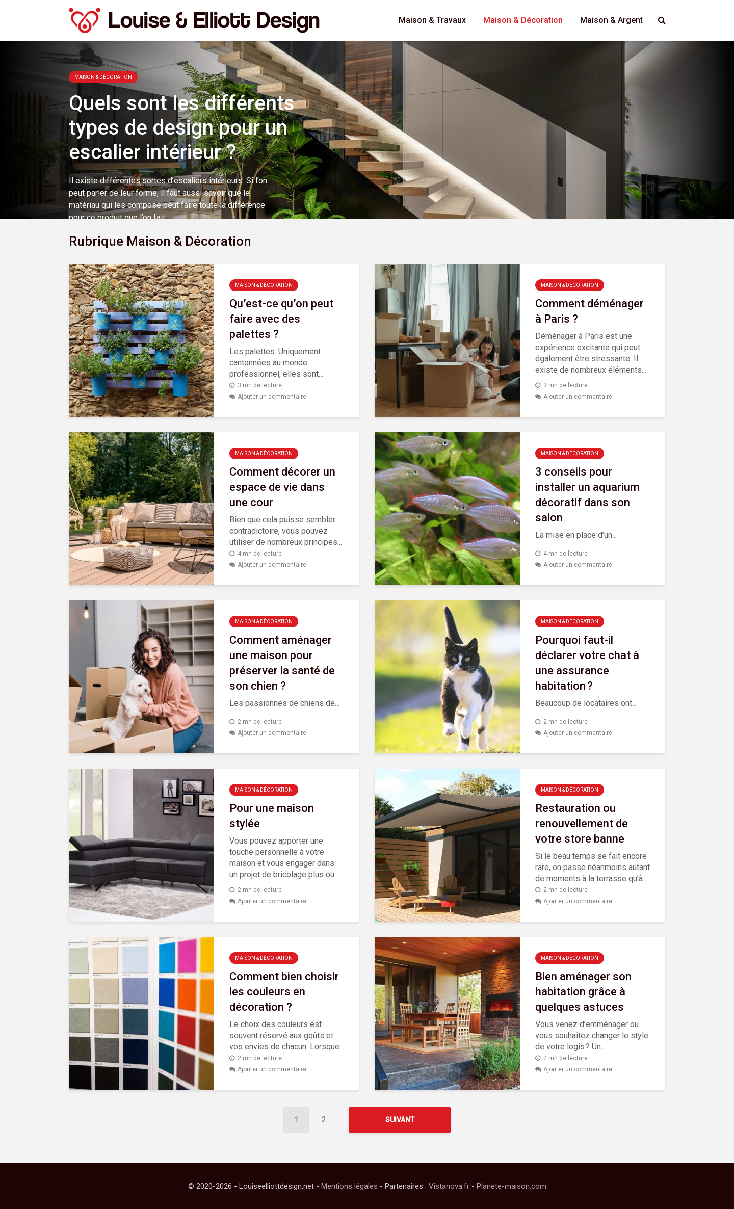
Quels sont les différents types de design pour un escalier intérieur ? (182, 127)
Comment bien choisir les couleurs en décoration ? (284, 991)
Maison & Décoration (523, 20)
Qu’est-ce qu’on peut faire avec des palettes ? (281, 318)
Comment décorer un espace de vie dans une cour (282, 487)
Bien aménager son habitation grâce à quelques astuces (583, 991)
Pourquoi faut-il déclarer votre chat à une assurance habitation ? (587, 663)
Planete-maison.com (511, 1186)
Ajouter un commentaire (272, 396)
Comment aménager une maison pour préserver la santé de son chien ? (282, 663)
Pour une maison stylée (271, 816)
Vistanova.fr (449, 1186)
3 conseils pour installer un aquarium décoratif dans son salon (587, 494)
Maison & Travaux (432, 20)
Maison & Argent (611, 20)
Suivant (399, 1120)
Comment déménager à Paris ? (589, 311)
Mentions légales (349, 1186)
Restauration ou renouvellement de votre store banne (581, 823)
